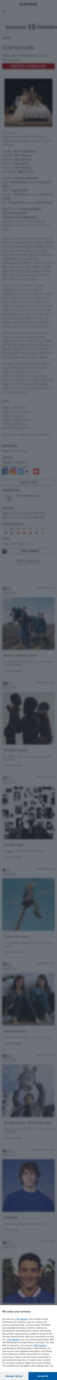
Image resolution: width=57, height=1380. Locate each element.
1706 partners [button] (21, 1319)
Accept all (42, 1376)
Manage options (14, 1376)
